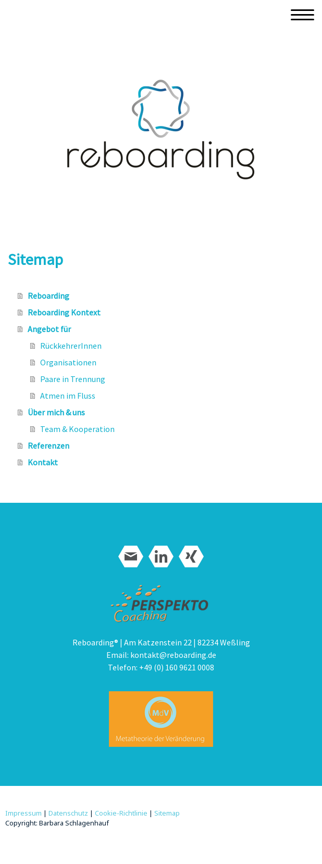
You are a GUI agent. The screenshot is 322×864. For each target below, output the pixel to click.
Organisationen (68, 362)
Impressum (23, 813)
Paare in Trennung (72, 379)
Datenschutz (68, 813)
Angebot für (49, 329)
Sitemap (167, 813)
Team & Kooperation (77, 429)
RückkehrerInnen (71, 345)
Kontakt (43, 462)
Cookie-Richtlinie (121, 813)
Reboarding (48, 295)
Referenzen (48, 445)
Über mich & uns (56, 412)
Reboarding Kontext (64, 312)
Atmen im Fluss (67, 395)
